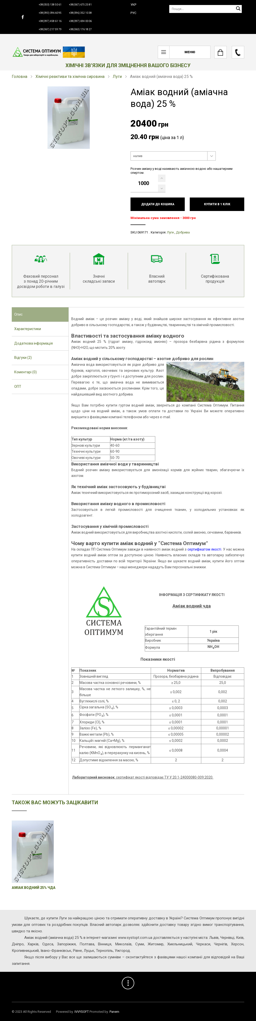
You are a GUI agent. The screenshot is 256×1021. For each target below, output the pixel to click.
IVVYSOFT (81, 1012)
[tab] (40, 314)
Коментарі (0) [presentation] (25, 372)
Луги (117, 76)
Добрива (183, 232)
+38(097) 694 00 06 (80, 21)
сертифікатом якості (204, 549)
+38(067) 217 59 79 (50, 29)
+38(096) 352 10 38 (80, 12)
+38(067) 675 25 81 (80, 4)
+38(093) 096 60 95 (50, 12)
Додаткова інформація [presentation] (33, 343)
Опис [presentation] (18, 314)
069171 (143, 232)
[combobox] (173, 156)
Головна (19, 76)
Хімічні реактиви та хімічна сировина (70, 76)
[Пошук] (205, 9)
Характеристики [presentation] (27, 329)
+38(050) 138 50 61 (50, 4)
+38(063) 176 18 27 (80, 29)
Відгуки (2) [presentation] (23, 358)
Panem (114, 1012)
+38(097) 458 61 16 (50, 21)
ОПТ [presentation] (17, 387)
